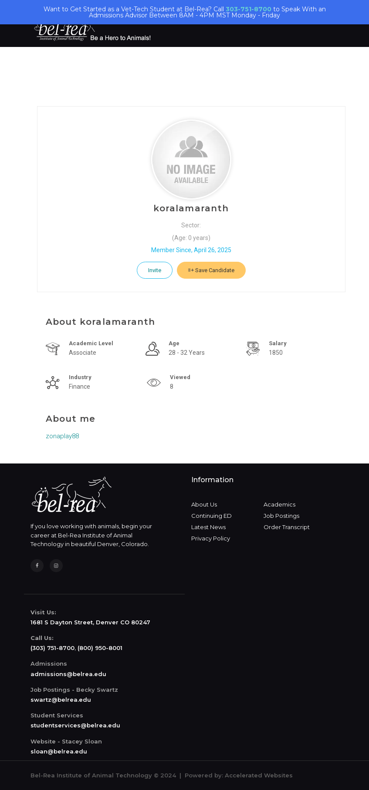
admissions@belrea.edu (68, 673)
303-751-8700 (248, 9)
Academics (279, 504)
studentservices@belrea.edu (75, 725)
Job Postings (281, 515)
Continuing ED (211, 515)
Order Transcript (287, 526)
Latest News (208, 526)
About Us (204, 504)
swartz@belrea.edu (60, 699)
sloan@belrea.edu (58, 751)
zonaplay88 (62, 436)
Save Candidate (211, 270)
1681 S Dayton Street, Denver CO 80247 (90, 622)
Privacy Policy (210, 538)
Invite (154, 270)
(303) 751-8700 (52, 647)
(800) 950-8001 (100, 647)
